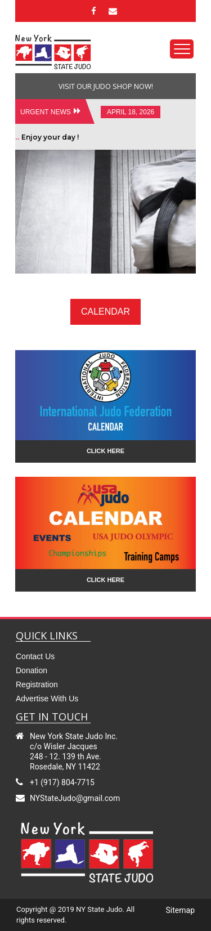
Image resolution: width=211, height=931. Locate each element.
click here (105, 450)
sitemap (180, 910)
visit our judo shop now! (106, 86)
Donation (31, 670)
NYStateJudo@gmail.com (75, 798)
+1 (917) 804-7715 (62, 782)
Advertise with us (47, 698)
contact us (35, 656)
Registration (37, 684)
